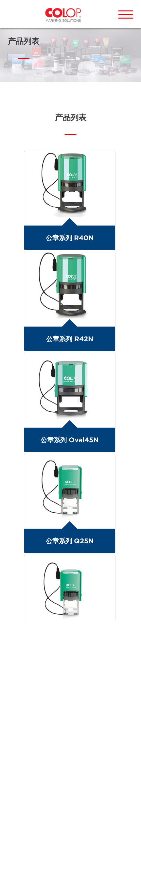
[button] (125, 14)
